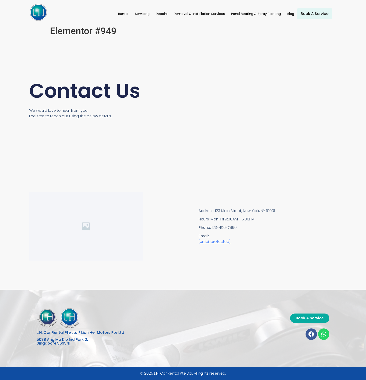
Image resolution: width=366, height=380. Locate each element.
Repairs (160, 13)
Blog (286, 13)
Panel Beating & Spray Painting (253, 13)
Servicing (141, 13)
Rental (123, 13)
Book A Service (312, 13)
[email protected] (214, 241)
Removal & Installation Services (196, 13)
